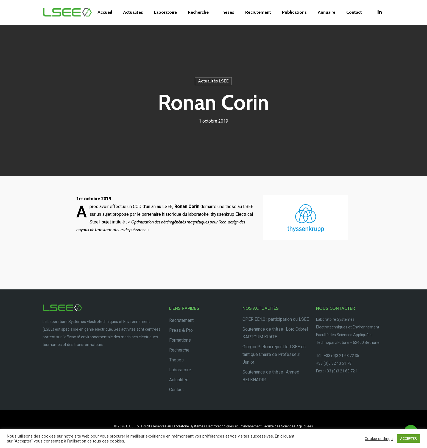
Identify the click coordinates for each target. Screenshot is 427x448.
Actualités (133, 12)
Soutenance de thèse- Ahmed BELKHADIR (270, 375)
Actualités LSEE (213, 81)
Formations (180, 340)
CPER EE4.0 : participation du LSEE (275, 319)
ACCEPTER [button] (408, 438)
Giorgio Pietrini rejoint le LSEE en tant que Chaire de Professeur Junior (274, 354)
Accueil (104, 12)
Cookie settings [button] (379, 438)
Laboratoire (165, 12)
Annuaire (326, 12)
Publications (294, 12)
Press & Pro (181, 330)
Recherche (198, 12)
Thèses (227, 12)
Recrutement (258, 12)
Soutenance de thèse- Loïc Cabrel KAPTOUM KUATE (275, 333)
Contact (354, 12)
